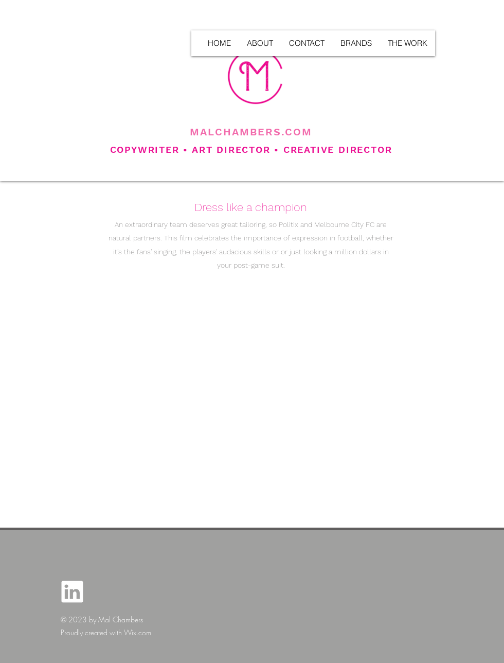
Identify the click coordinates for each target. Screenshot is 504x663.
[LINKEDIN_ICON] (72, 591)
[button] (407, 43)
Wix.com (137, 632)
